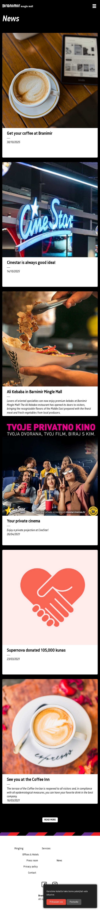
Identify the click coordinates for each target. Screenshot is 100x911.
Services (46, 848)
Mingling (18, 848)
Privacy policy (30, 866)
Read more (50, 820)
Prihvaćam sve (56, 902)
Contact (32, 873)
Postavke (74, 902)
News (59, 860)
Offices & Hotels (30, 854)
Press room (32, 860)
